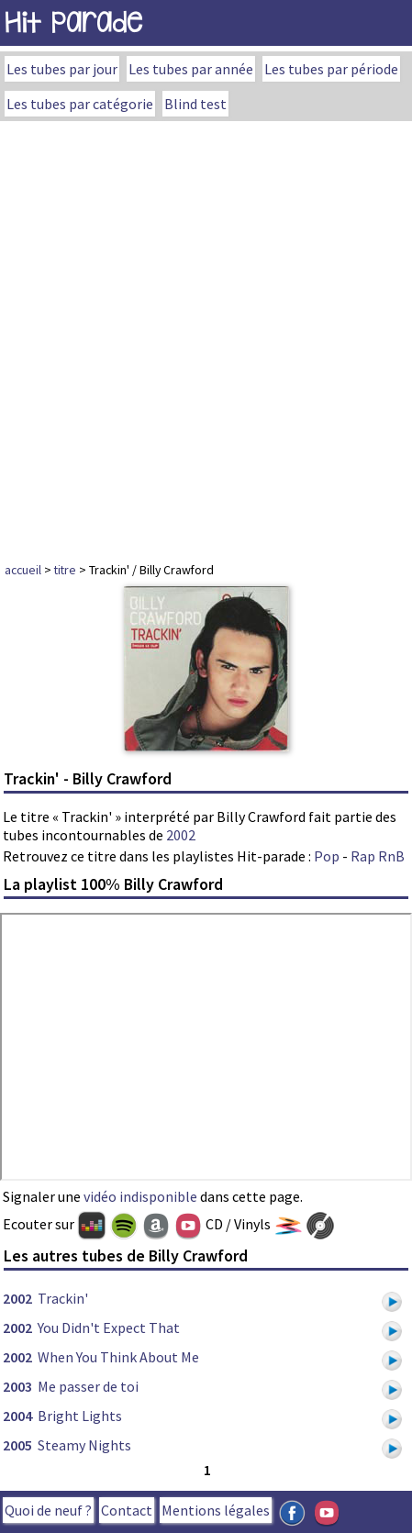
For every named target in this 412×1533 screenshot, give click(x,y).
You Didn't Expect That (109, 1327)
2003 (17, 1386)
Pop (327, 856)
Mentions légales (215, 1510)
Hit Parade (73, 22)
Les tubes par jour (61, 69)
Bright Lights (80, 1415)
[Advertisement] (206, 336)
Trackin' (63, 1298)
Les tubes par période (331, 69)
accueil (23, 569)
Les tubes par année (190, 69)
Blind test (195, 103)
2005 (17, 1445)
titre (65, 569)
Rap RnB (378, 856)
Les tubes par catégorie (79, 103)
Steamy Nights (84, 1445)
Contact (126, 1510)
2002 (180, 835)
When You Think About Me (118, 1357)
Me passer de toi (88, 1386)
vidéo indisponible (140, 1196)
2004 (17, 1415)
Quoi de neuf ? (48, 1510)
